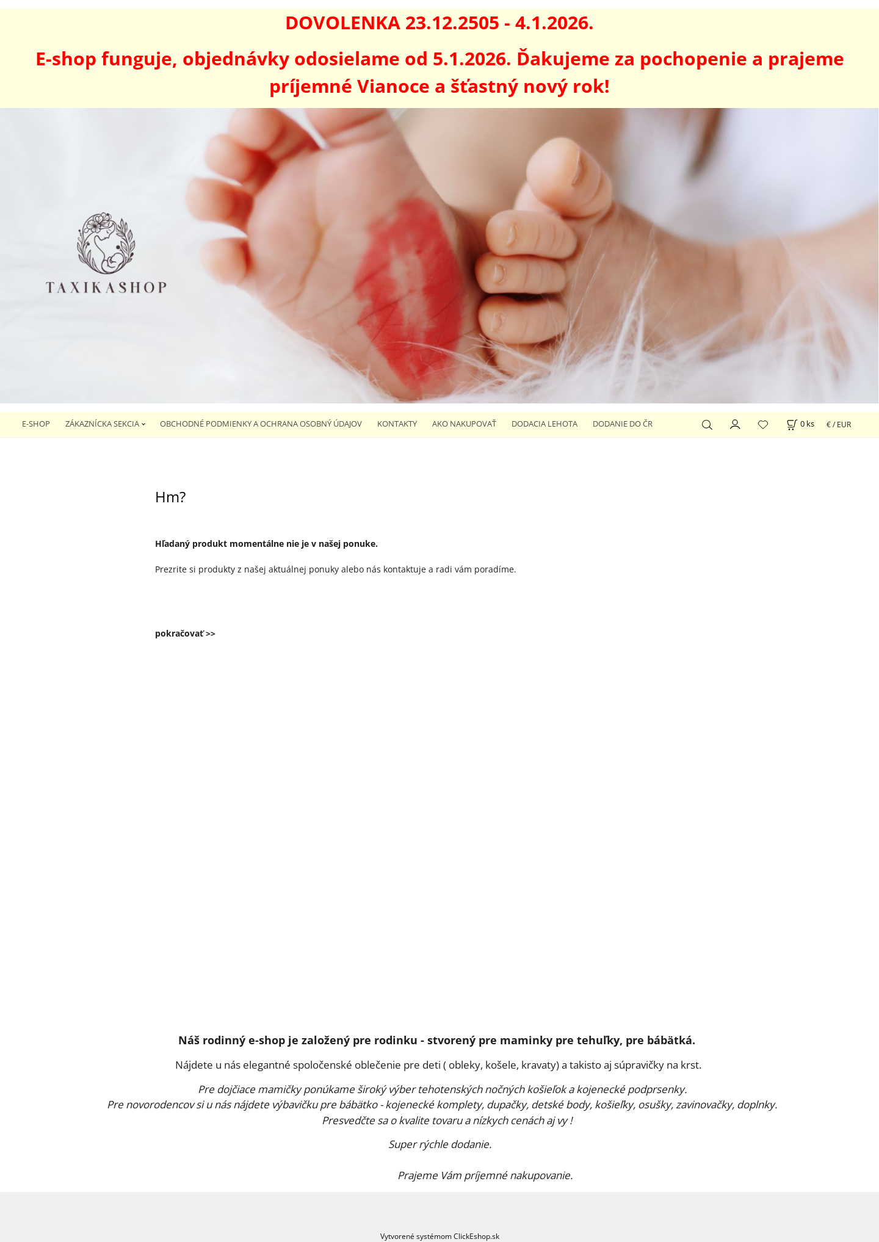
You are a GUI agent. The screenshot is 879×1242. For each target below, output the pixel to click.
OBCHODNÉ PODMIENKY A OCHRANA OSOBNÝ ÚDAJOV (261, 423)
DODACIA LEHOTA (544, 423)
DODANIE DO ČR (623, 423)
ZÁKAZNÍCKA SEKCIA (102, 423)
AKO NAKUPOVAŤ (464, 423)
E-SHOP (36, 423)
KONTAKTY (397, 423)
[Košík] (800, 424)
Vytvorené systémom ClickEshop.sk (439, 1236)
